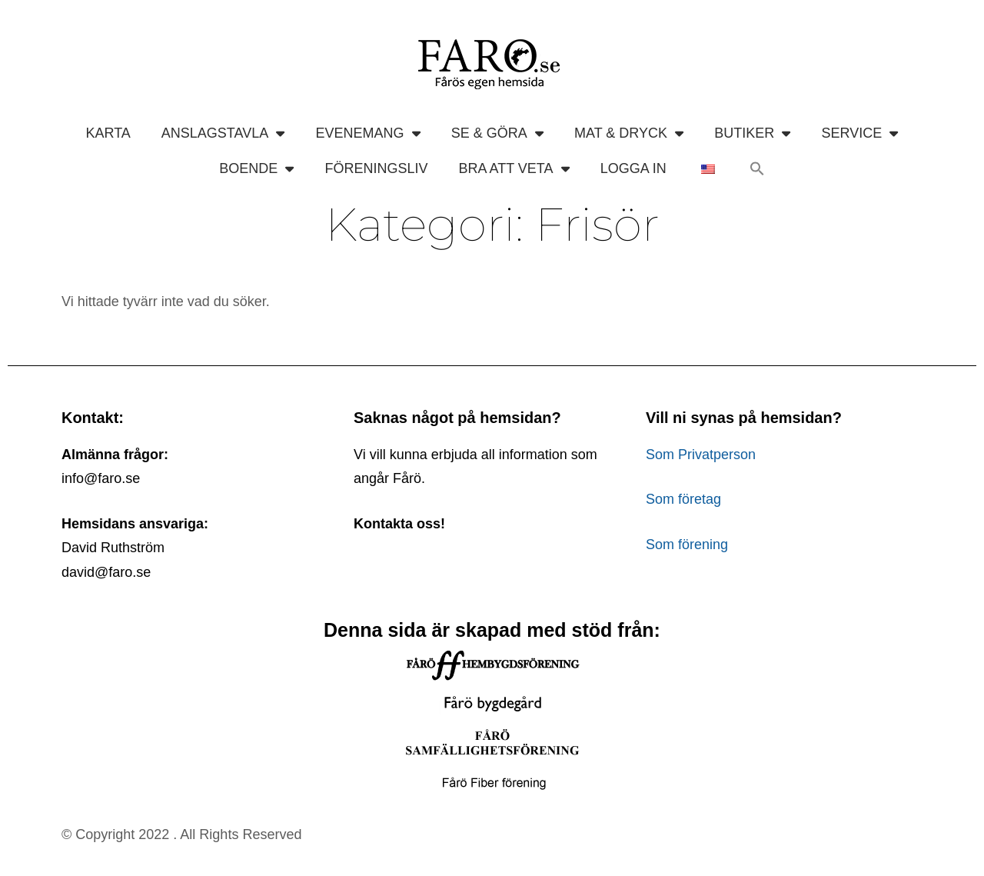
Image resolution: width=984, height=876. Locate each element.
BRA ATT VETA (513, 168)
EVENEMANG (367, 133)
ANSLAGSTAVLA (223, 133)
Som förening (687, 544)
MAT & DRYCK (628, 133)
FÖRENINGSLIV (375, 168)
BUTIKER (752, 133)
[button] (757, 168)
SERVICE (860, 133)
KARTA (107, 133)
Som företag (683, 499)
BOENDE (256, 168)
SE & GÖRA (497, 133)
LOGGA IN (633, 168)
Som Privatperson (701, 454)
